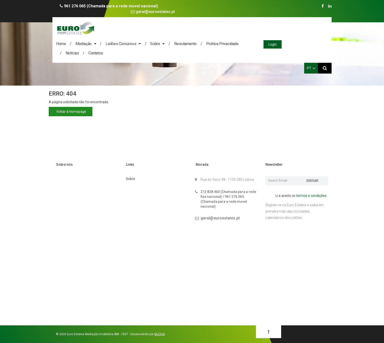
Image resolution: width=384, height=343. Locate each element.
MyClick (159, 334)
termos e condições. (311, 196)
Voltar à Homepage (70, 112)
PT (311, 52)
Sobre (201, 28)
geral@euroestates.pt (153, 11)
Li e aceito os (298, 196)
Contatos (142, 37)
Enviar (312, 181)
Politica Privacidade (269, 28)
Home (107, 28)
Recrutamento (232, 28)
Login (319, 29)
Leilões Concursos (167, 28)
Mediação (130, 28)
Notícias (119, 37)
